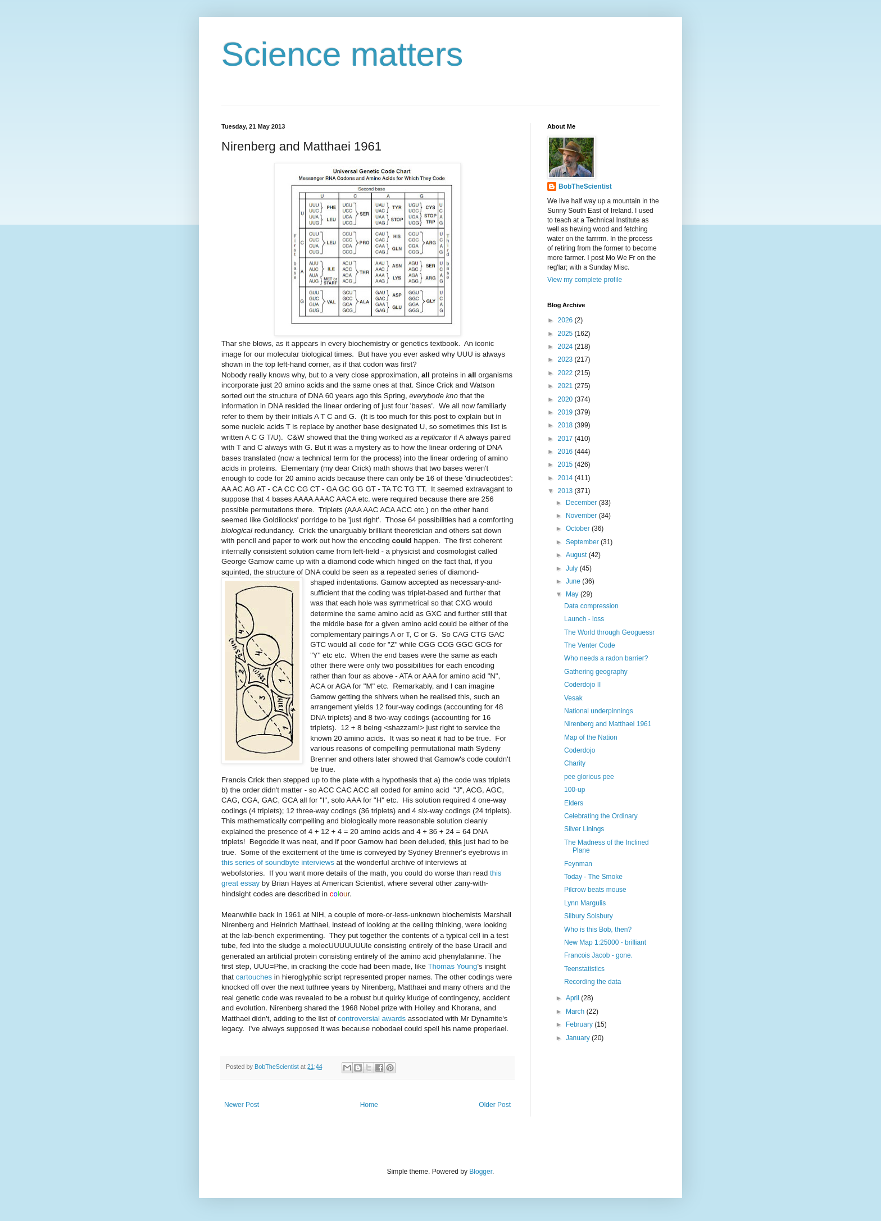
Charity (574, 763)
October (579, 528)
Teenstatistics (584, 969)
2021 (566, 386)
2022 (566, 373)
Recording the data (592, 982)
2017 (566, 439)
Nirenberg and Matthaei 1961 (607, 724)
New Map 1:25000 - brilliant (605, 942)
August (577, 555)
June (574, 581)
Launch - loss (584, 619)
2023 (566, 359)
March (576, 1011)
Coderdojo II (582, 685)
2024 (566, 346)
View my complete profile (584, 280)
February (580, 1024)
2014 (566, 478)
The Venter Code (589, 645)
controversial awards (372, 1018)
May (573, 594)
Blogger (480, 1172)
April (573, 998)
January (579, 1038)
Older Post (495, 1105)
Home (369, 1105)
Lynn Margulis (585, 903)
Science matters (342, 54)
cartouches (254, 977)
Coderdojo (579, 750)
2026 (566, 320)
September (583, 542)
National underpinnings (598, 711)
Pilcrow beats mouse (595, 890)
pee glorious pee (589, 777)
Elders (573, 803)
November (582, 516)
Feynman (578, 864)
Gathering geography (596, 672)
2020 (566, 399)
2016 (566, 451)
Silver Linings (584, 829)
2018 (566, 425)
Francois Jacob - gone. (598, 955)
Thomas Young (452, 966)
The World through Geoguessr (609, 632)
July (573, 568)
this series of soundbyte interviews (277, 862)
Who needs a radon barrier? (606, 658)
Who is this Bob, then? (598, 929)
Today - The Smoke (593, 877)
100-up (574, 790)
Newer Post (241, 1105)
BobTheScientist (585, 186)
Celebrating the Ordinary (601, 816)
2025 (566, 334)
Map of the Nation (590, 737)
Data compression (591, 606)
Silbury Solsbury (588, 916)
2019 (566, 412)
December (582, 503)
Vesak (573, 698)
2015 (566, 464)
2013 (566, 491)
